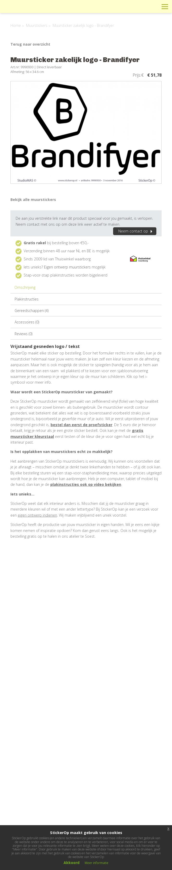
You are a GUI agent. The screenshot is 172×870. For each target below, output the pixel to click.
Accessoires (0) (27, 322)
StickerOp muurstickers (22, 10)
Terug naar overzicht (30, 44)
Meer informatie (96, 863)
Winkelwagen (141, 6)
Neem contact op (136, 231)
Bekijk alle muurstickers (33, 199)
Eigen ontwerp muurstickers (67, 267)
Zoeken (153, 6)
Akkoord (71, 862)
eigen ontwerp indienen (37, 515)
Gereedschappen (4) (31, 310)
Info (129, 6)
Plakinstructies (27, 299)
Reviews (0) (23, 333)
